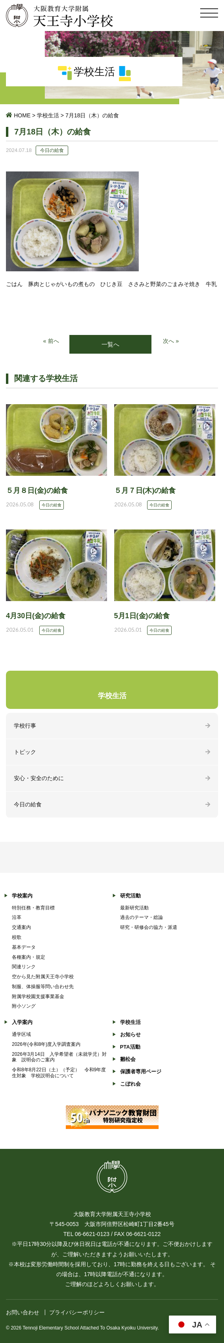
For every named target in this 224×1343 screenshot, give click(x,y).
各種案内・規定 (28, 957)
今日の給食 (28, 804)
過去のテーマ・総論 (141, 917)
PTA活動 (130, 1047)
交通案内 (21, 927)
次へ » (171, 341)
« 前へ (51, 341)
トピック (25, 752)
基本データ (24, 947)
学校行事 (25, 725)
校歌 (16, 937)
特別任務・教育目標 (33, 908)
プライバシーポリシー (77, 1312)
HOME (22, 115)
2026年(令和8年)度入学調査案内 (46, 1044)
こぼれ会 (130, 1084)
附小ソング (24, 1006)
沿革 (16, 917)
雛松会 (128, 1059)
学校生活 (48, 115)
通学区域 (21, 1034)
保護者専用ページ (140, 1071)
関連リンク (24, 966)
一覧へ (110, 344)
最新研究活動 (134, 908)
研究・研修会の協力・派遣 (148, 927)
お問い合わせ (22, 1312)
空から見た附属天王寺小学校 (43, 976)
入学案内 (22, 1022)
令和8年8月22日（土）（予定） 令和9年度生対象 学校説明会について (59, 1072)
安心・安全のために (39, 778)
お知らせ (130, 1034)
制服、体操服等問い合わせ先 (43, 986)
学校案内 (22, 896)
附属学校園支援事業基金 (38, 996)
